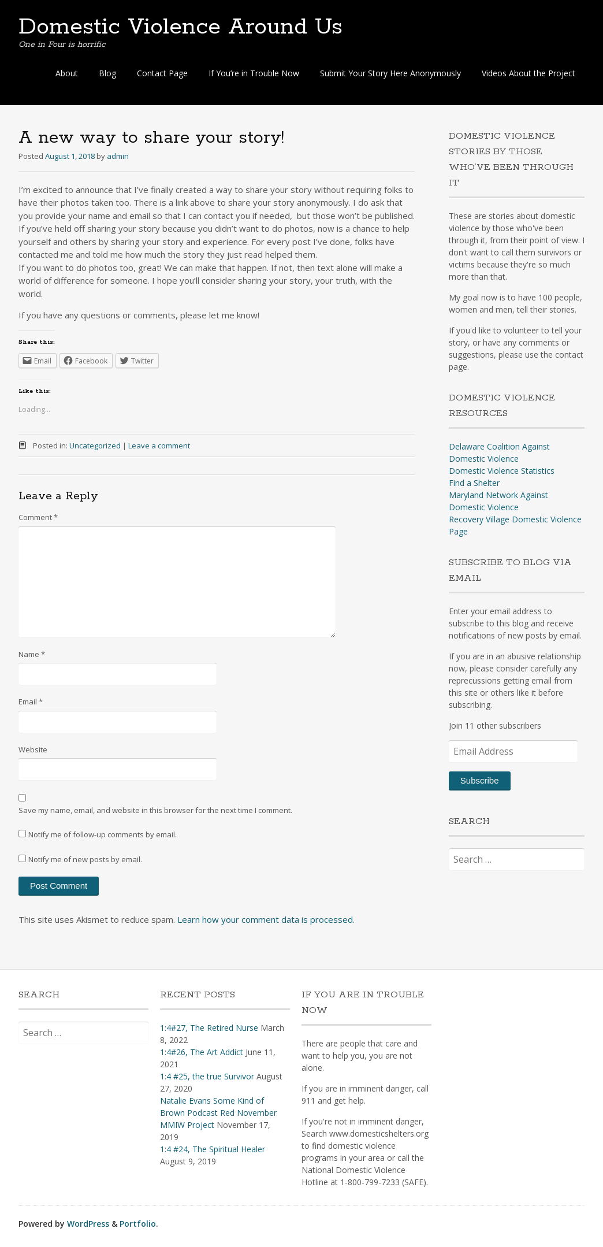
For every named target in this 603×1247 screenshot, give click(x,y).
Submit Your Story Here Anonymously (390, 73)
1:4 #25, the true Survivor (207, 1076)
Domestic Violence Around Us (180, 27)
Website (32, 749)
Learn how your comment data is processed (265, 919)
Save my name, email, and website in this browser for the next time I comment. (155, 810)
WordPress (88, 1223)
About (66, 73)
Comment (38, 517)
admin (118, 156)
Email (30, 701)
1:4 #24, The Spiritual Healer (212, 1149)
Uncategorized (95, 445)
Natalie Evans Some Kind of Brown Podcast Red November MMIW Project (218, 1112)
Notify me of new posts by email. (85, 859)
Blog (107, 73)
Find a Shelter (474, 482)
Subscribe (479, 780)
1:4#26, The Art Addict (201, 1051)
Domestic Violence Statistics (501, 470)
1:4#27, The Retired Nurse (209, 1027)
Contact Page (162, 73)
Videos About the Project (528, 73)
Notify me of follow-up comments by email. (102, 834)
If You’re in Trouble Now (254, 73)
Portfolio (138, 1223)
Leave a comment (159, 445)
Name (31, 654)
